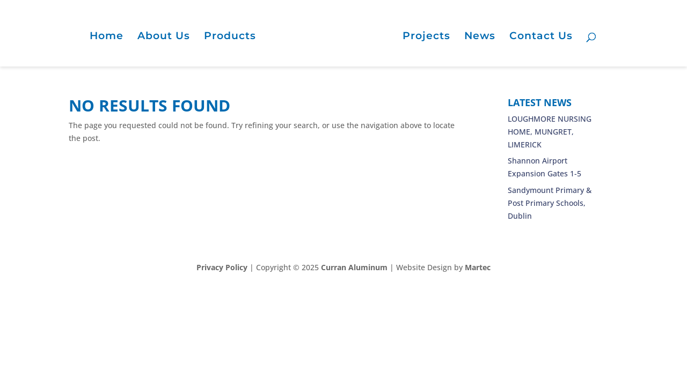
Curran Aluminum (354, 267)
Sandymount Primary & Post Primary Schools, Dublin (549, 203)
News (479, 37)
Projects (426, 37)
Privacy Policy (221, 267)
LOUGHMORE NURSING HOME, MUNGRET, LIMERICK (549, 132)
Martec (478, 267)
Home (106, 37)
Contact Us (541, 37)
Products (230, 37)
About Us (163, 37)
